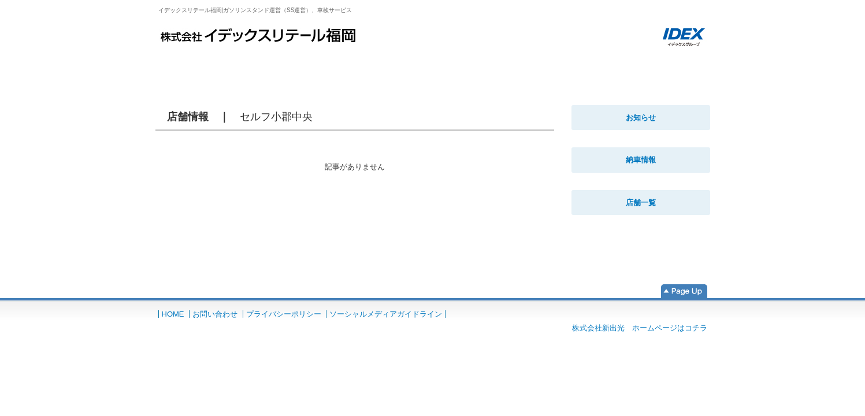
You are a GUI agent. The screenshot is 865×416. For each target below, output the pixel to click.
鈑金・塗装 (373, 64)
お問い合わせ (214, 314)
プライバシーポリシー (283, 314)
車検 (278, 64)
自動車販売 (564, 64)
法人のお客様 (659, 64)
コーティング (469, 64)
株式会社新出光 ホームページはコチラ (639, 328)
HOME (194, 64)
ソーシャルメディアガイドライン (385, 314)
